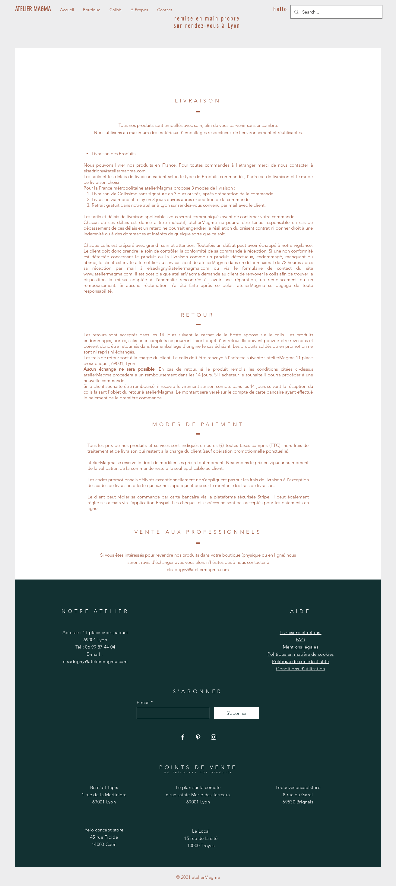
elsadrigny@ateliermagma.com (115, 171)
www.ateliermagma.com (108, 274)
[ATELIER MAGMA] (34, 9)
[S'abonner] (236, 713)
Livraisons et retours (300, 632)
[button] (139, 9)
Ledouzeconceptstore (298, 787)
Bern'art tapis (104, 787)
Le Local (201, 831)
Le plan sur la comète (198, 787)
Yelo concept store (104, 830)
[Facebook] (182, 737)
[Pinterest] (198, 737)
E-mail (143, 702)
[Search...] (335, 11)
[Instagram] (213, 737)
